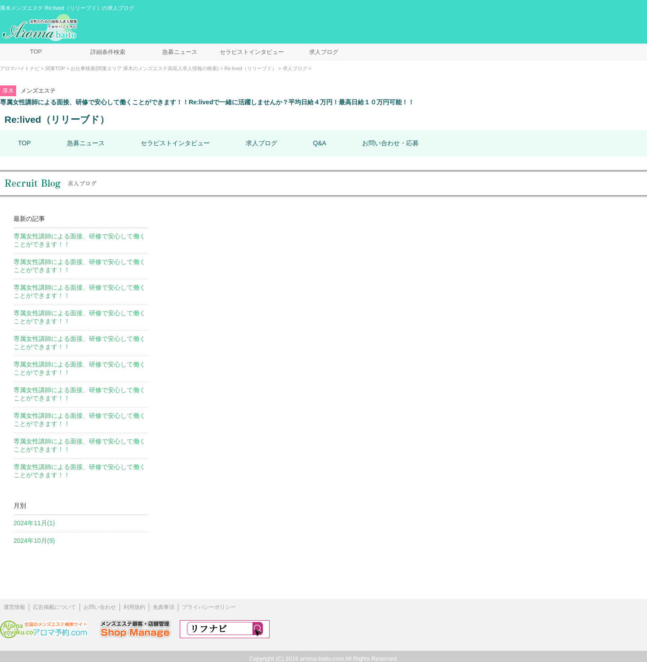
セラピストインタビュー (252, 52)
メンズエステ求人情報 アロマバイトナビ (41, 28)
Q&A (320, 143)
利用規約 (134, 607)
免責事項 (163, 607)
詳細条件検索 (107, 52)
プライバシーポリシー (209, 607)
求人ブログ (323, 52)
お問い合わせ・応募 (390, 143)
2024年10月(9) (34, 540)
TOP (36, 51)
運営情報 (14, 607)
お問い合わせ (100, 607)
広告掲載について (54, 607)
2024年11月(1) (34, 523)
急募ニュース (179, 52)
